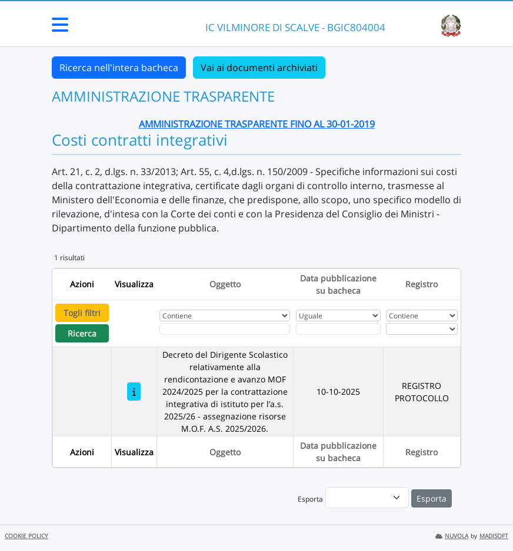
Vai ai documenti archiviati (259, 67)
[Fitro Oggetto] (225, 329)
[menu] (367, 497)
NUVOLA (451, 536)
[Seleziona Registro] (422, 329)
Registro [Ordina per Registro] (421, 284)
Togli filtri (82, 312)
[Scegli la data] (338, 329)
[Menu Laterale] (60, 28)
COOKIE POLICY (26, 536)
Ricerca (82, 333)
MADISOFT (493, 536)
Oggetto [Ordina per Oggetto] (225, 284)
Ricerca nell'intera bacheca (118, 67)
